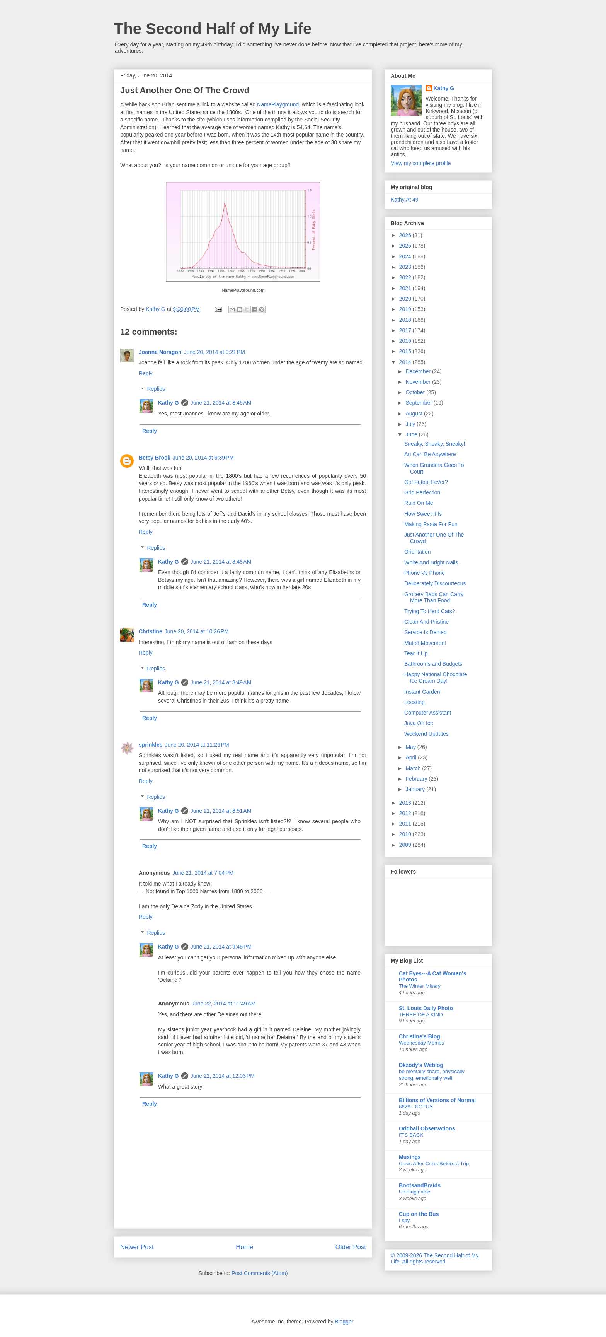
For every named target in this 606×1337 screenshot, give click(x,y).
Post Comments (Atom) (260, 1273)
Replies (156, 389)
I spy (404, 1220)
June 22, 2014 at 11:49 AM (223, 1003)
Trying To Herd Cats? (429, 611)
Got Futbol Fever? (426, 482)
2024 (406, 256)
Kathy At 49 (405, 200)
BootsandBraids (420, 1185)
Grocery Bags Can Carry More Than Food (433, 597)
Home (244, 1247)
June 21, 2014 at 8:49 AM (221, 682)
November (418, 382)
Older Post (350, 1247)
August (414, 413)
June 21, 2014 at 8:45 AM (221, 403)
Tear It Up (416, 653)
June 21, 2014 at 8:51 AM (221, 811)
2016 (406, 341)
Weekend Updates (426, 734)
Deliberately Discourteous (435, 583)
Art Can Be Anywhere (430, 454)
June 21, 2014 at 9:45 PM (221, 947)
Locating (414, 702)
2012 (406, 813)
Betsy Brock (154, 458)
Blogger (344, 1321)
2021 (406, 288)
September (419, 403)
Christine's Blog (419, 1036)
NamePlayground (278, 104)
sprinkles (150, 745)
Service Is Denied (425, 632)
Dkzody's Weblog (421, 1065)
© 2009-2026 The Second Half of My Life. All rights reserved (434, 1258)
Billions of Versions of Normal (437, 1100)
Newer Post (137, 1247)
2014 (406, 362)
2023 (406, 267)
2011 (406, 824)
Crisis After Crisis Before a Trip (434, 1163)
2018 (406, 320)
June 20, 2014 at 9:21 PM (214, 352)
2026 (406, 235)
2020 (406, 299)
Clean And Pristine (426, 622)
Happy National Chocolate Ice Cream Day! (435, 677)
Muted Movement (425, 643)
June (412, 434)
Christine (150, 631)
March (413, 768)
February (417, 779)
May (411, 747)
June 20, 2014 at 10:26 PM (197, 631)
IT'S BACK (411, 1135)
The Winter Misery (420, 986)
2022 (406, 277)
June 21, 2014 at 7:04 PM (202, 873)
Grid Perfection (422, 492)
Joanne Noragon (160, 352)
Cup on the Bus (419, 1214)
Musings (410, 1157)
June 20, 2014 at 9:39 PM (203, 458)
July (411, 424)
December (418, 371)
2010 (406, 834)
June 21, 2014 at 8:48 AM (221, 562)
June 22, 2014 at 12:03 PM (223, 1076)
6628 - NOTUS (416, 1107)
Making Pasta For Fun (431, 524)
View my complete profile (421, 163)
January (415, 789)
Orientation (417, 552)
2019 (406, 309)
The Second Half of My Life (213, 28)
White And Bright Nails (431, 562)
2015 (406, 351)
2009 (406, 845)
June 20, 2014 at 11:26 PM (197, 745)
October (415, 392)
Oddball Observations (427, 1128)
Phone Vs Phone (424, 573)
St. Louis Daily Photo (426, 1008)
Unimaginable (414, 1192)
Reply (146, 373)
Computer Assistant (427, 713)
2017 (406, 330)
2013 (406, 803)
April (411, 757)
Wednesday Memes (421, 1043)
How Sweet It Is (423, 514)
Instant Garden (422, 692)
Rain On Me (418, 503)
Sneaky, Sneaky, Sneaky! (434, 444)
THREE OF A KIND (421, 1014)
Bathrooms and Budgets (433, 664)
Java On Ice (418, 723)
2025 (406, 246)
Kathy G (168, 403)
